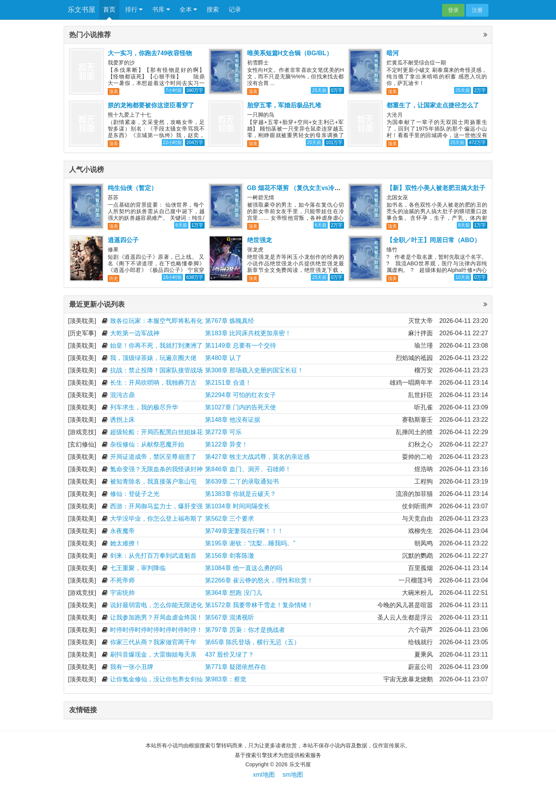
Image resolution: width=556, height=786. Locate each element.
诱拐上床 (122, 419)
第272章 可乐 (223, 432)
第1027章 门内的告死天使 (240, 407)
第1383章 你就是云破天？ (240, 494)
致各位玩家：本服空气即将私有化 (156, 320)
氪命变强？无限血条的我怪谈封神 (156, 469)
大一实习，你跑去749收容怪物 (150, 53)
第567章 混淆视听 (229, 617)
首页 (109, 9)
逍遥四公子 (123, 240)
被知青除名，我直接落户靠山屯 (153, 481)
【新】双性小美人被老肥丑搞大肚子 (435, 188)
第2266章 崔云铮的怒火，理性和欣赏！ (259, 580)
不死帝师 (122, 580)
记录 (235, 9)
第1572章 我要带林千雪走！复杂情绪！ (259, 605)
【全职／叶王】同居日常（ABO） (433, 240)
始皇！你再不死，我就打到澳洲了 (156, 345)
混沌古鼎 (122, 395)
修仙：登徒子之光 (134, 494)
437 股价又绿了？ (229, 654)
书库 (161, 9)
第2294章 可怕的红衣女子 (240, 395)
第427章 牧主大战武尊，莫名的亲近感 (257, 456)
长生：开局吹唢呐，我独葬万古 (153, 382)
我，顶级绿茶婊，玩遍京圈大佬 (153, 358)
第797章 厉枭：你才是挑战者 (245, 629)
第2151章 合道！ (228, 382)
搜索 (213, 9)
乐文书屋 (81, 10)
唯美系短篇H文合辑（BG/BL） (289, 53)
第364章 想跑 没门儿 (233, 592)
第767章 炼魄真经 (229, 320)
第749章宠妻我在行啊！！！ (244, 531)
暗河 (392, 53)
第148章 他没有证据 (232, 419)
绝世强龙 (259, 240)
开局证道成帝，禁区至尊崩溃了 (153, 456)
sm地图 (293, 774)
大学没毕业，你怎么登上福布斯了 (156, 518)
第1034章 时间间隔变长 (237, 506)
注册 (477, 10)
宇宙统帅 (122, 592)
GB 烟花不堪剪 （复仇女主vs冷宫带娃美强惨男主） (318, 188)
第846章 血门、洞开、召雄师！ (248, 469)
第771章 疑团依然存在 (235, 667)
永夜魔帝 (122, 531)
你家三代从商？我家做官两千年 (153, 642)
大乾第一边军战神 (134, 333)
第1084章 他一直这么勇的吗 (243, 568)
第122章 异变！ (226, 444)
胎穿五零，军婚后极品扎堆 (284, 105)
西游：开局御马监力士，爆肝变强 (156, 506)
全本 (188, 9)
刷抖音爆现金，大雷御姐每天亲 (153, 654)
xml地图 (264, 774)
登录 (453, 10)
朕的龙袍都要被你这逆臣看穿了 (151, 105)
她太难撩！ (125, 543)
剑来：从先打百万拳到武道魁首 (153, 555)
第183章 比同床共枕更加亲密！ (248, 333)
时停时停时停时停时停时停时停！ (156, 629)
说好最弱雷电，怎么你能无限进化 (156, 605)
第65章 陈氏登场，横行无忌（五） (252, 642)
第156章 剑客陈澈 (229, 555)
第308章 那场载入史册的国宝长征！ (254, 370)
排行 (133, 9)
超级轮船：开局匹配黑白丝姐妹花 (156, 432)
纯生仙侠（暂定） (132, 188)
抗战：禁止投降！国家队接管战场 (156, 370)
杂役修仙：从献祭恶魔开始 (147, 444)
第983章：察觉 (225, 679)
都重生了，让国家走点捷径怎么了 (432, 105)
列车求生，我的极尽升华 (144, 407)
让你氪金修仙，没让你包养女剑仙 (156, 679)
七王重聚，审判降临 (138, 568)
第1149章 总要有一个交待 (240, 345)
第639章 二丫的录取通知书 (242, 481)
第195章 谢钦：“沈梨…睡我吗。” (250, 543)
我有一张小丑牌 (131, 667)
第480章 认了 (223, 358)
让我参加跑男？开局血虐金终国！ (156, 617)
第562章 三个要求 (229, 518)
